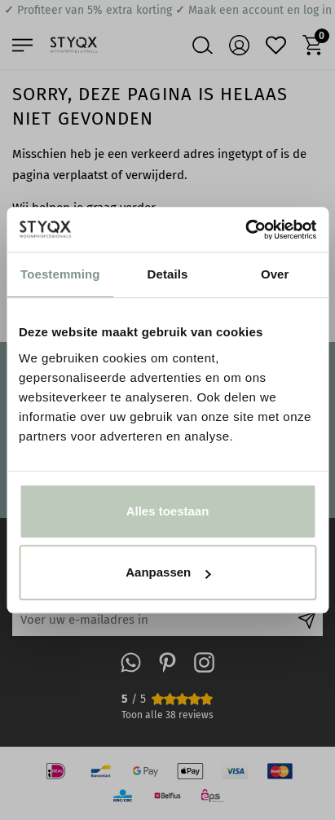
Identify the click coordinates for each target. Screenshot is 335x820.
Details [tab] (168, 274)
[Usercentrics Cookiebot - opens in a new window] (245, 229)
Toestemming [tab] (60, 274)
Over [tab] (275, 274)
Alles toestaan (167, 511)
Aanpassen (168, 572)
